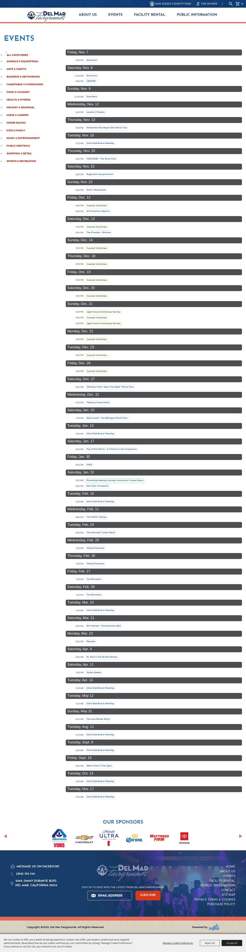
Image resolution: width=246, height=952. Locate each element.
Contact (228, 890)
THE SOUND (209, 3)
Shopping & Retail (19, 153)
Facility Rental (149, 15)
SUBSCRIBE (148, 895)
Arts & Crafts (16, 69)
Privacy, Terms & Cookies (214, 899)
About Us (88, 15)
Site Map (228, 895)
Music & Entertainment (23, 138)
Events (115, 15)
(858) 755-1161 (25, 874)
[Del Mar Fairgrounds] (47, 17)
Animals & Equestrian (22, 61)
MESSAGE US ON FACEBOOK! (38, 866)
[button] (5, 836)
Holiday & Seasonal (21, 107)
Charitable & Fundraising (25, 84)
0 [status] (242, 3)
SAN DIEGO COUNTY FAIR (173, 3)
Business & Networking (23, 76)
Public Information (197, 15)
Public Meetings (18, 145)
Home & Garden (17, 115)
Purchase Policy (221, 904)
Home (230, 866)
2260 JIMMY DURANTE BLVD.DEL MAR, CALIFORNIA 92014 (36, 883)
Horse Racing (16, 122)
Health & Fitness (18, 99)
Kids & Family (16, 130)
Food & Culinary (18, 92)
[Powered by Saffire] (214, 927)
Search (231, 4)
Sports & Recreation (21, 161)
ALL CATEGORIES (17, 55)
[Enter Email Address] (110, 895)
